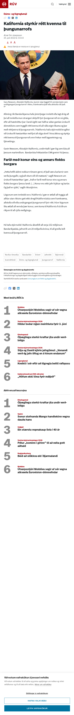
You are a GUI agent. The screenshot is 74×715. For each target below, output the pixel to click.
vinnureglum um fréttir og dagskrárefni (42, 279)
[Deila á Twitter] (13, 18)
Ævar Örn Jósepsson (13, 35)
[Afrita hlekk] (5, 18)
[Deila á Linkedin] (16, 18)
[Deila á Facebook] (9, 18)
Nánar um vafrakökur (43, 684)
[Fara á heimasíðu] (11, 4)
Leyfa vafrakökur (37, 708)
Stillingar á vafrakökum (37, 693)
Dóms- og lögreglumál (15, 14)
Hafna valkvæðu (37, 701)
